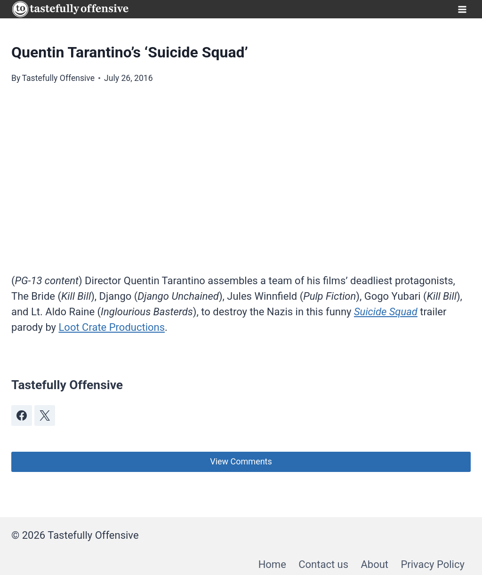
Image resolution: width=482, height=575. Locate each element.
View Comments (241, 461)
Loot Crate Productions (111, 327)
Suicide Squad (386, 312)
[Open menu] (462, 9)
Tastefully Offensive (58, 78)
